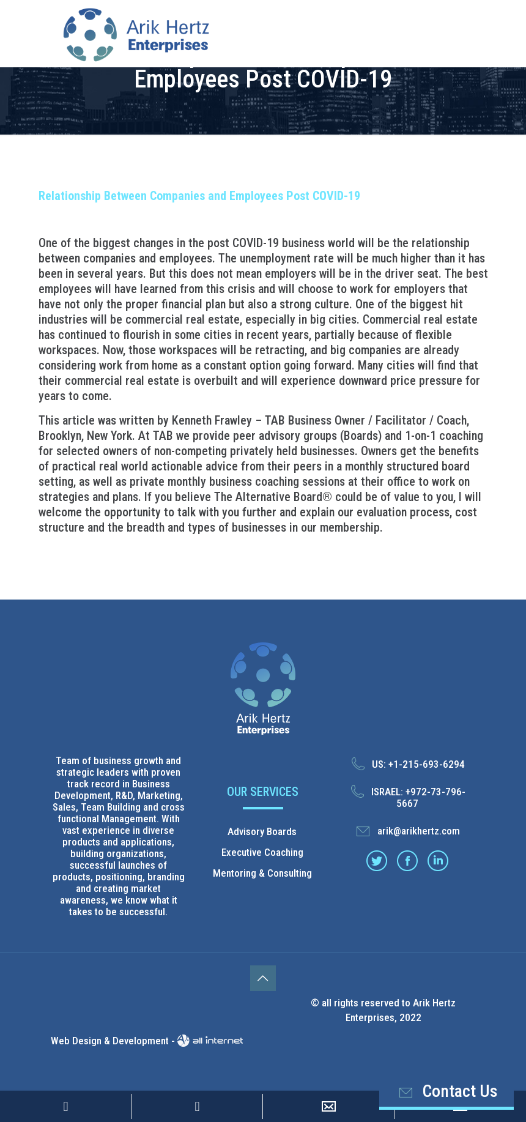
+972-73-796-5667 (430, 797)
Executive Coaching (262, 852)
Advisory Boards (262, 831)
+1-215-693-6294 (426, 764)
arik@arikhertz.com (418, 831)
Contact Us (446, 1091)
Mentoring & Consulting (262, 873)
